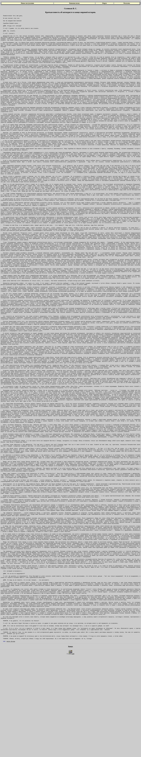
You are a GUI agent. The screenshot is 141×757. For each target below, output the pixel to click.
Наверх (70, 748)
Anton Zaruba (11, 743)
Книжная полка (74, 3)
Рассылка (127, 3)
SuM (72, 755)
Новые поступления (27, 3)
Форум (104, 3)
